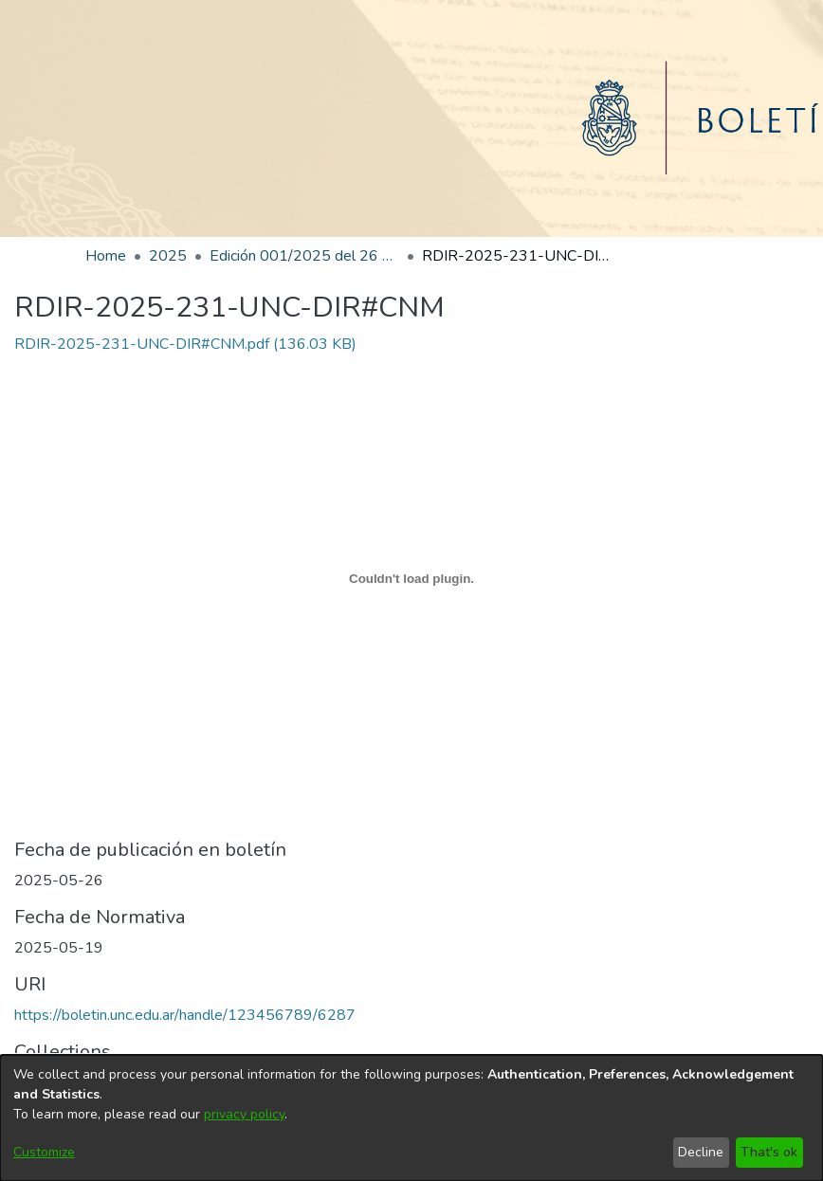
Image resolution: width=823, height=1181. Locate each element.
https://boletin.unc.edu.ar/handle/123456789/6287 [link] (185, 1015)
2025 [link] (168, 255)
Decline (700, 1152)
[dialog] (411, 1118)
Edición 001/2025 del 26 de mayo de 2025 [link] (304, 255)
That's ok (769, 1152)
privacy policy (244, 1114)
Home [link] (105, 255)
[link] (185, 344)
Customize (44, 1152)
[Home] (411, 118)
